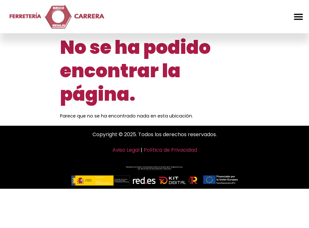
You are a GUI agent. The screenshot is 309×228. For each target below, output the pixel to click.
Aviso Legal (126, 150)
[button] (298, 16)
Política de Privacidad (170, 150)
